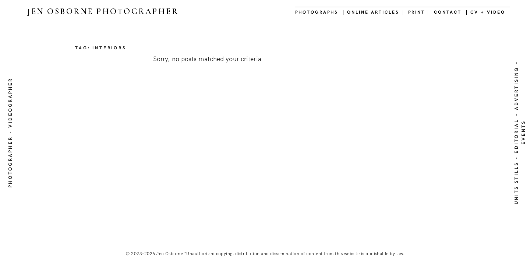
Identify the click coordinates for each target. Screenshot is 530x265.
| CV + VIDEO (485, 12)
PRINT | (419, 12)
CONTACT (448, 12)
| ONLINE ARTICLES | (373, 12)
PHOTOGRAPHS (316, 12)
